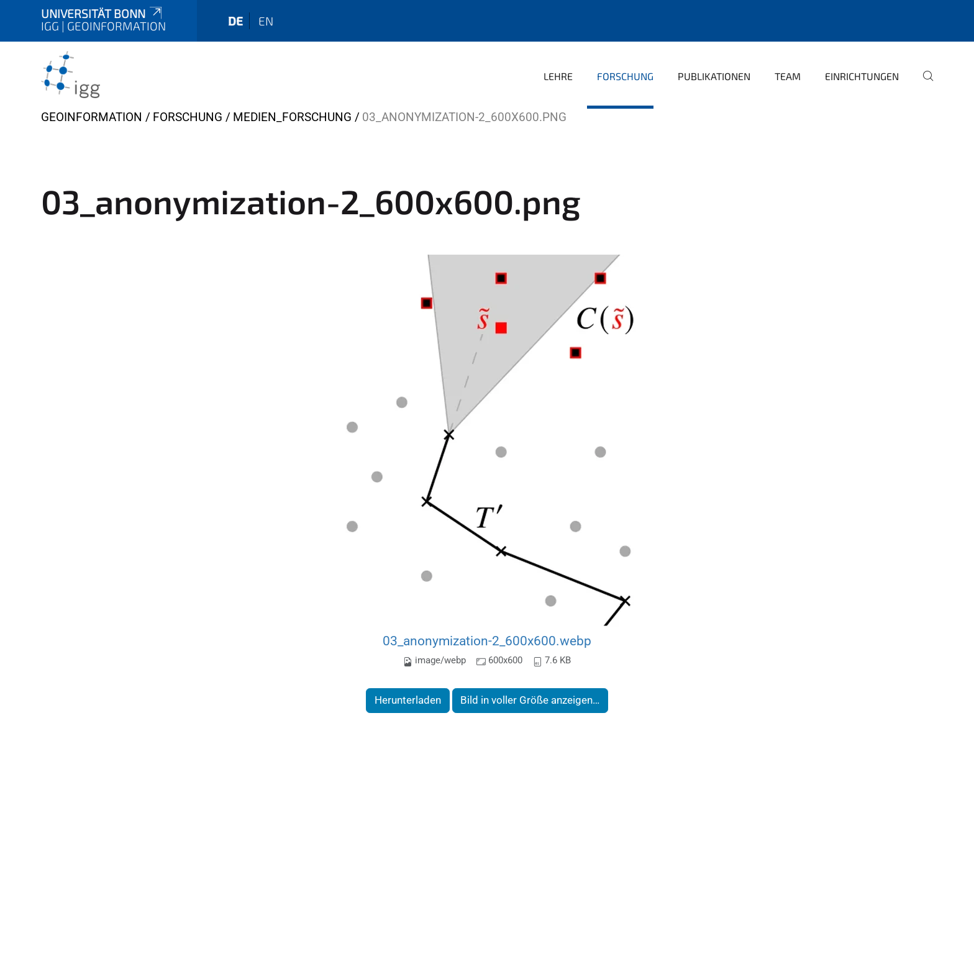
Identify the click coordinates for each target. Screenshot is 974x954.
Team (788, 76)
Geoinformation (91, 117)
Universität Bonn (102, 13)
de (235, 21)
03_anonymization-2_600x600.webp (487, 640)
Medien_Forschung (292, 117)
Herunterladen (408, 700)
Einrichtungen (862, 76)
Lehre (558, 76)
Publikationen (714, 76)
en (265, 21)
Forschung (625, 76)
